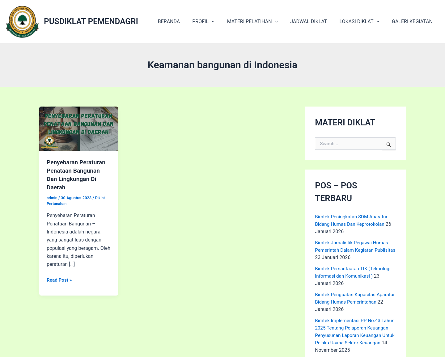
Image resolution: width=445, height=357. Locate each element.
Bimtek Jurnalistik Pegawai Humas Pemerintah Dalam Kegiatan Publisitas (353, 250)
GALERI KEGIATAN (413, 21)
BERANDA (183, 21)
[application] (223, 21)
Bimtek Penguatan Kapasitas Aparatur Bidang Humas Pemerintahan (346, 302)
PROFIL (214, 21)
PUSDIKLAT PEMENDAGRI (91, 21)
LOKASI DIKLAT (363, 21)
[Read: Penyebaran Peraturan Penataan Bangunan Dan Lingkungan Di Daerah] (78, 128)
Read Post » (60, 279)
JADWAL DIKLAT (314, 21)
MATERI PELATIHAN (261, 21)
